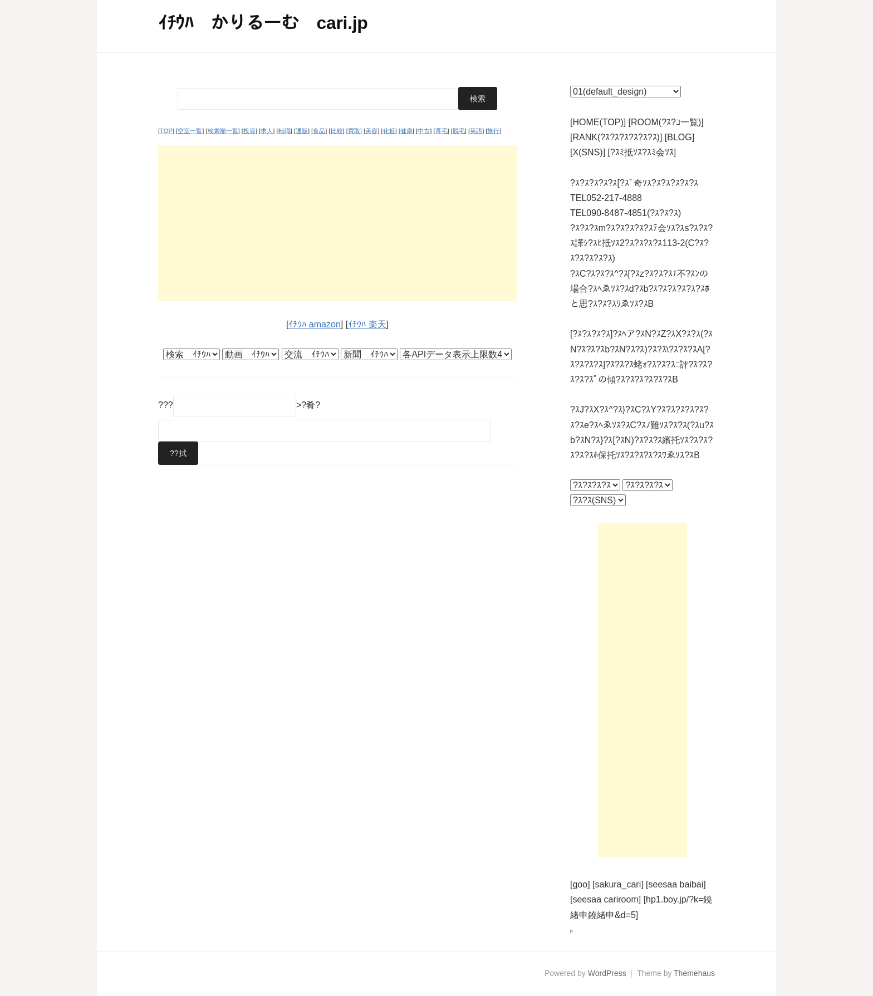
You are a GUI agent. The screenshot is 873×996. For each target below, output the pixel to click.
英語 (476, 130)
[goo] (580, 884)
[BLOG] (679, 137)
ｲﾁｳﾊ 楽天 (367, 324)
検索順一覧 (223, 130)
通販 (302, 130)
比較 (337, 130)
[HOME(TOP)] (598, 122)
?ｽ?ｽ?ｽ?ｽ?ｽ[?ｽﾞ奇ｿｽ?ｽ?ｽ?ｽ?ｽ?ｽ (634, 183)
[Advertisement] (337, 223)
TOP (166, 130)
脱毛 (459, 130)
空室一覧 (190, 130)
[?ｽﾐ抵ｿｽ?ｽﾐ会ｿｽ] (642, 152)
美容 (371, 130)
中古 (424, 130)
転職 (284, 130)
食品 (319, 130)
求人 (267, 130)
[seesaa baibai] (676, 884)
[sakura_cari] (618, 884)
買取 (354, 130)
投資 (249, 130)
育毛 (441, 130)
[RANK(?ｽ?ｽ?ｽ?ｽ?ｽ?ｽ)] (616, 137)
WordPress (607, 973)
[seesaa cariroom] (605, 899)
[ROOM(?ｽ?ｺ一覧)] (666, 122)
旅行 (493, 130)
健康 (406, 130)
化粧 (389, 130)
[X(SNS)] (587, 152)
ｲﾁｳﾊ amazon (314, 324)
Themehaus (694, 973)
